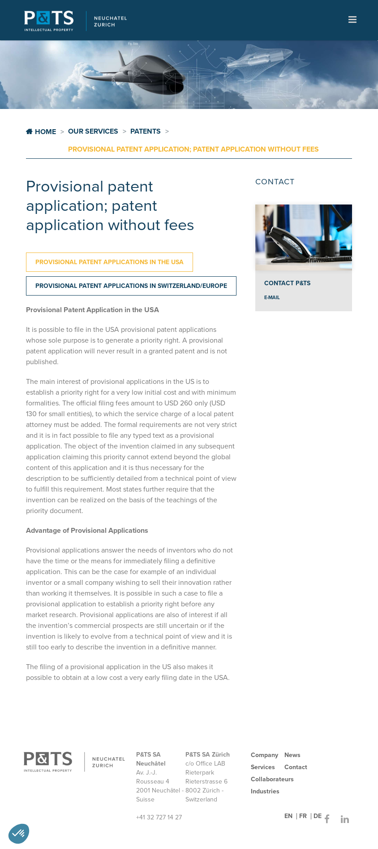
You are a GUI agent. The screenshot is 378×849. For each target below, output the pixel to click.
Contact (295, 767)
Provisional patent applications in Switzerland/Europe (131, 286)
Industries (265, 791)
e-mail (272, 297)
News (292, 755)
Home (45, 131)
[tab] (109, 262)
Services (263, 767)
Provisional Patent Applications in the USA (109, 262)
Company (264, 755)
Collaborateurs (272, 779)
